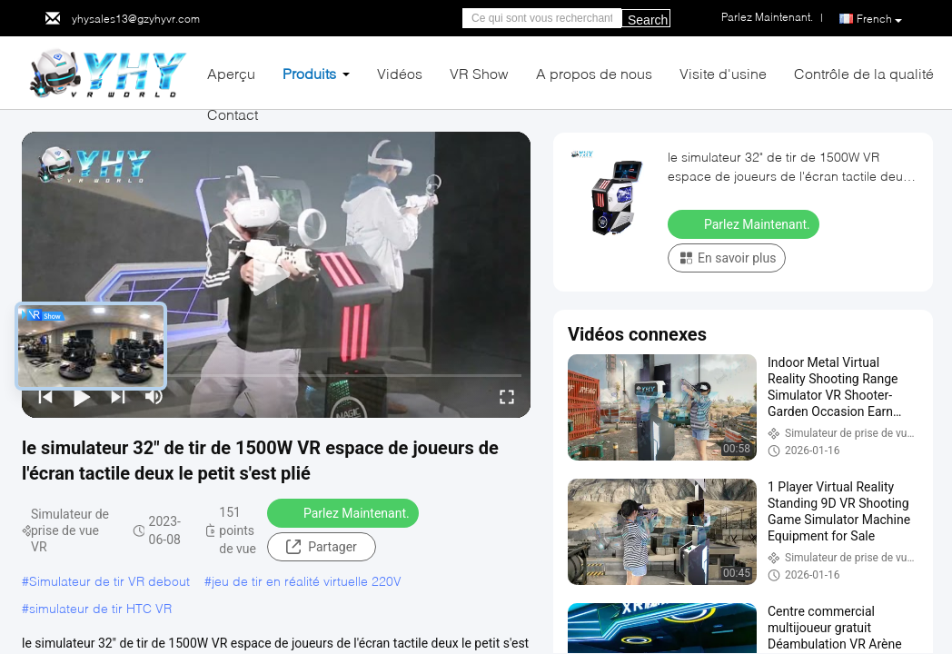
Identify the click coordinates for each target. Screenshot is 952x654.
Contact (232, 114)
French (879, 19)
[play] (276, 275)
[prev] (45, 396)
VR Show (479, 73)
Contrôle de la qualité (864, 73)
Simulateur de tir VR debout (109, 581)
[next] (118, 396)
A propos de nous (594, 73)
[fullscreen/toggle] (507, 396)
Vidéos (399, 73)
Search (648, 20)
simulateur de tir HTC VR (100, 608)
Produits (309, 73)
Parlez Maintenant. (345, 512)
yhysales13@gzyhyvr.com (136, 18)
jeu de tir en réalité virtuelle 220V (307, 581)
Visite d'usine (723, 73)
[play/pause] (82, 396)
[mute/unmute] (154, 396)
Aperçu (231, 73)
